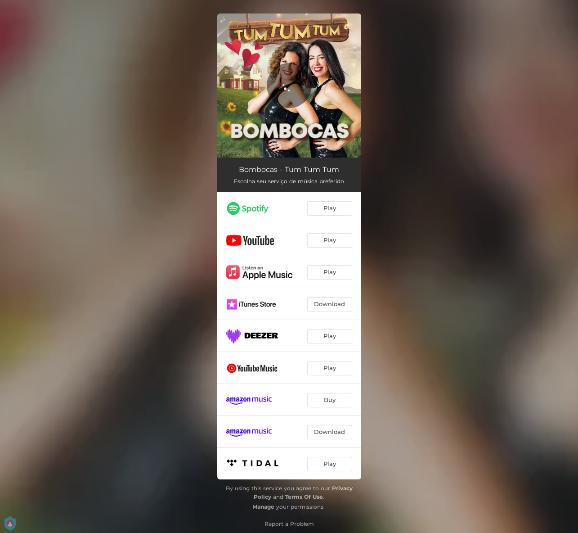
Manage (263, 506)
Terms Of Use (304, 496)
